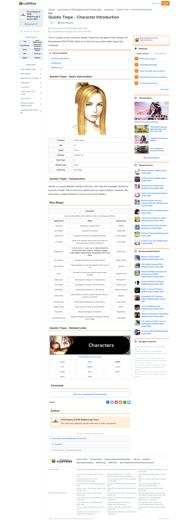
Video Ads (112, 463)
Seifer (62, 377)
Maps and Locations (148, 59)
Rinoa (90, 362)
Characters (58, 444)
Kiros (90, 372)
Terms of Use (82, 459)
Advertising (101, 463)
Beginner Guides (37, 49)
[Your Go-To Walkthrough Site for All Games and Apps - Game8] (27, 3)
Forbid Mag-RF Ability (149, 65)
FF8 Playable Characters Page (90, 346)
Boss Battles (24, 45)
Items (25, 49)
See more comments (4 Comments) (90, 394)
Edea (90, 377)
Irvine (117, 367)
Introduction (56, 63)
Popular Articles (143, 54)
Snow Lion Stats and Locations (152, 71)
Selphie (90, 367)
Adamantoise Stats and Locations (153, 77)
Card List (37, 54)
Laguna (62, 372)
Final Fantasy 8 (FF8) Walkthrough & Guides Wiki (69, 438)
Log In (165, 3)
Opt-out (136, 459)
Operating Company (85, 463)
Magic (25, 58)
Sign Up (155, 3)
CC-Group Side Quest (148, 83)
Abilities (37, 58)
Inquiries (146, 459)
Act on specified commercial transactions (137, 463)
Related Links (56, 68)
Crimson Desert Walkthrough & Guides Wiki (122, 469)
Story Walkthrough (37, 41)
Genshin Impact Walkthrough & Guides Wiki (91, 469)
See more (165, 89)
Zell (62, 367)
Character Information (60, 58)
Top (25, 41)
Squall (62, 362)
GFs (25, 54)
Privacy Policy (96, 459)
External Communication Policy (118, 459)
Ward (118, 372)
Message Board (161, 54)
